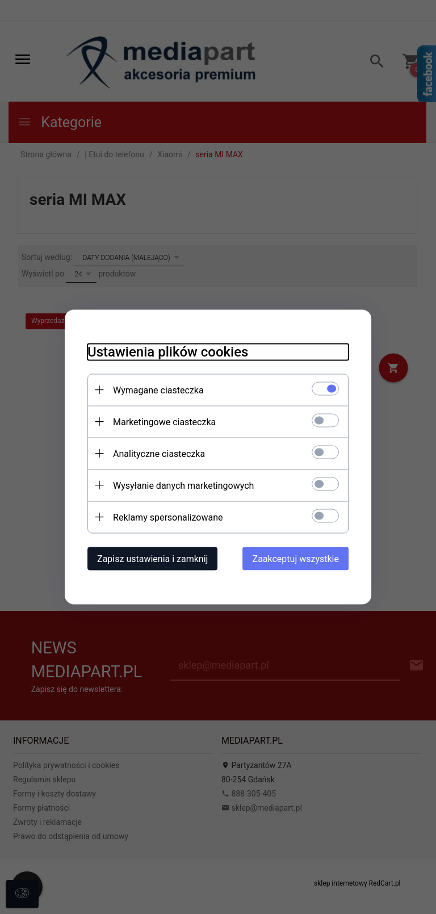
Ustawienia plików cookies (167, 352)
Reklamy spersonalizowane (168, 517)
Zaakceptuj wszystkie (296, 559)
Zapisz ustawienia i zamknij (152, 559)
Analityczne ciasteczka (159, 453)
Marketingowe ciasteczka (164, 422)
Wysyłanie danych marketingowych (183, 485)
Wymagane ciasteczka (158, 390)
